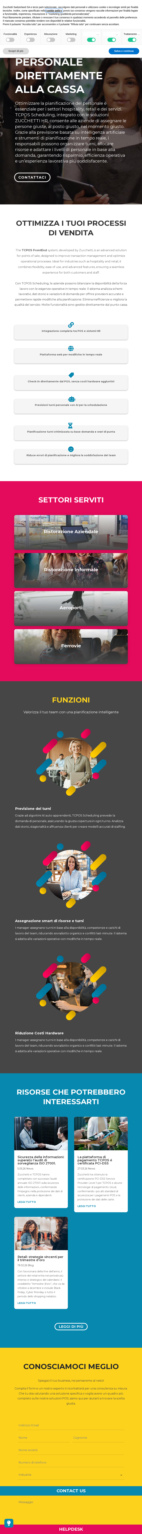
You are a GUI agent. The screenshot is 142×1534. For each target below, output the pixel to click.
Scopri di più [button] (15, 51)
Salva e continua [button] (124, 51)
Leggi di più (71, 1327)
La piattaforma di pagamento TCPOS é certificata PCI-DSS (94, 1160)
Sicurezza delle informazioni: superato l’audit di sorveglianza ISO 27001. (41, 1160)
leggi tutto (27, 1202)
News (29, 1168)
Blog (31, 1265)
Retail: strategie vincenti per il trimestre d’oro (40, 1258)
